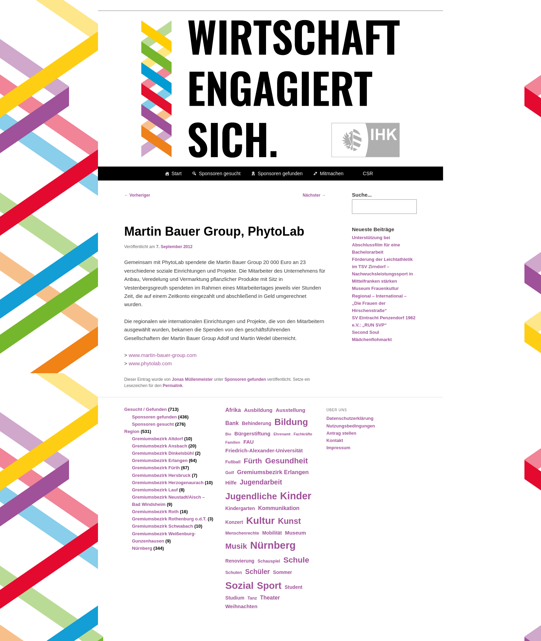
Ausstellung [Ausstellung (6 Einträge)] (290, 410)
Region (131, 431)
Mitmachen (331, 173)
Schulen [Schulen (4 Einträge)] (233, 572)
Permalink (172, 385)
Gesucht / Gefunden (145, 409)
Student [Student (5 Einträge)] (293, 587)
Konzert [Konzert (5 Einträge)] (234, 522)
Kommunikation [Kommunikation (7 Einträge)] (278, 508)
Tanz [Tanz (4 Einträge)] (252, 598)
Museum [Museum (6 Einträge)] (295, 533)
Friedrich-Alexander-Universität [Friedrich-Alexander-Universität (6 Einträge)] (264, 450)
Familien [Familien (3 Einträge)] (232, 442)
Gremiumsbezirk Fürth (156, 467)
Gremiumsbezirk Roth (155, 511)
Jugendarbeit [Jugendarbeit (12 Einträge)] (261, 482)
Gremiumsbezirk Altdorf (157, 438)
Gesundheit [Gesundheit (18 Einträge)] (286, 460)
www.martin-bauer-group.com (163, 355)
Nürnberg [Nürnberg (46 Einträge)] (273, 545)
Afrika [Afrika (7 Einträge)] (233, 410)
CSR (368, 173)
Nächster (314, 195)
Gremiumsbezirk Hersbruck (161, 475)
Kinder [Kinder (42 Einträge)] (296, 495)
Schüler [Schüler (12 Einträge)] (257, 571)
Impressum (338, 447)
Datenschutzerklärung (350, 418)
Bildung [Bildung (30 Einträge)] (291, 422)
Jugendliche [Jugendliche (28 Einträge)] (251, 496)
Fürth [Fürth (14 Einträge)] (253, 461)
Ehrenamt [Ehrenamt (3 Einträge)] (282, 434)
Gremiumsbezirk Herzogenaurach (168, 482)
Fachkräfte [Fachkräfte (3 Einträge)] (303, 434)
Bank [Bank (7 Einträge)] (232, 423)
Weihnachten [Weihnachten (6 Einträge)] (241, 606)
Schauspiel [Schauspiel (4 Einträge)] (268, 561)
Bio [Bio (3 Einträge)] (228, 434)
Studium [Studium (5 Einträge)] (234, 598)
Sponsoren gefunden (280, 173)
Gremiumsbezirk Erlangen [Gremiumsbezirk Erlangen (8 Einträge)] (273, 472)
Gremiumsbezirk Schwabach (162, 526)
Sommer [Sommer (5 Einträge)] (282, 572)
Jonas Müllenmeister (192, 379)
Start (176, 173)
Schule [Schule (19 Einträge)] (296, 559)
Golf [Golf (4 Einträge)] (229, 472)
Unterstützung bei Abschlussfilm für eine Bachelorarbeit (376, 245)
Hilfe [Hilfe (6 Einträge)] (231, 483)
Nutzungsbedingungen (350, 425)
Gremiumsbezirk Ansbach (159, 446)
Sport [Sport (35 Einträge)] (269, 585)
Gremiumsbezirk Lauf (155, 489)
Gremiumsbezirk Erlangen (160, 460)
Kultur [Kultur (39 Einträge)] (260, 520)
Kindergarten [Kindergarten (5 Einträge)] (240, 508)
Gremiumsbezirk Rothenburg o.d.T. (169, 518)
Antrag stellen (341, 433)
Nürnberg (142, 548)
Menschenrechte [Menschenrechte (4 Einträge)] (242, 533)
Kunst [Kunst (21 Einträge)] (289, 521)
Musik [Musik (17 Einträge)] (236, 546)
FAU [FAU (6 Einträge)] (248, 442)
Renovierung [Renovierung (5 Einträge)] (239, 561)
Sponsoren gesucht (219, 173)
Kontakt (334, 440)
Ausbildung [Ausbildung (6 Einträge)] (258, 410)
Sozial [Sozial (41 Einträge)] (239, 585)
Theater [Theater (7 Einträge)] (270, 598)
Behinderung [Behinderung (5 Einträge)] (256, 423)
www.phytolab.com (150, 363)
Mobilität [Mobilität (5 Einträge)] (272, 533)
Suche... (362, 195)
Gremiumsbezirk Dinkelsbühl (163, 453)
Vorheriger (137, 195)
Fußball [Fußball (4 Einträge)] (232, 462)
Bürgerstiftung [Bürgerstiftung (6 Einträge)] (252, 433)
